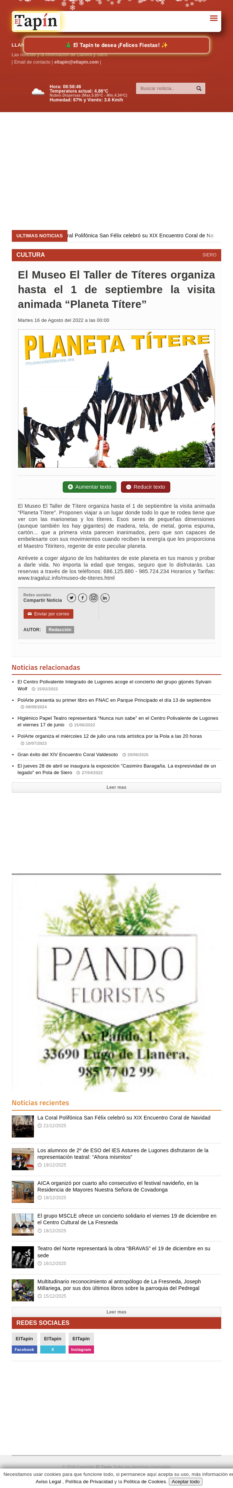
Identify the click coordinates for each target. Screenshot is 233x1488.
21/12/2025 (52, 1125)
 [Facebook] (82, 598)
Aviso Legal (48, 1481)
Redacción (60, 629)
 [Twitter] (71, 598)
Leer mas (116, 787)
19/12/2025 (52, 1165)
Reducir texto (145, 487)
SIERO (209, 255)
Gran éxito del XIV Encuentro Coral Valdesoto (83, 754)
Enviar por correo (48, 614)
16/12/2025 (52, 1263)
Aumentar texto (89, 487)
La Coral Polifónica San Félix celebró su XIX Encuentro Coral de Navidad (124, 1118)
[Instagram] (94, 598)
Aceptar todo (186, 1481)
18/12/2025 (52, 1197)
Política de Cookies (145, 1481)
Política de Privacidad (89, 1481)
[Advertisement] (118, 171)
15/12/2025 (52, 1296)
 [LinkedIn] (105, 598)
